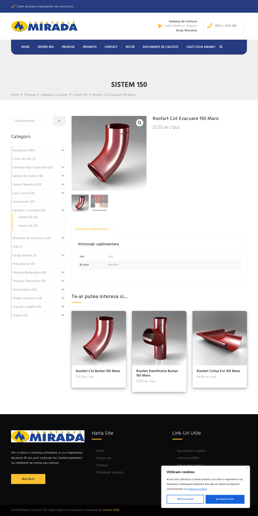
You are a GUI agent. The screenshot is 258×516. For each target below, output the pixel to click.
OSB (15, 247)
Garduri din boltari (24, 176)
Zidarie (17, 315)
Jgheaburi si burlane (26, 210)
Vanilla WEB (111, 510)
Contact (111, 47)
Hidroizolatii (20, 201)
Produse (68, 47)
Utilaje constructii (24, 298)
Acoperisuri (20, 150)
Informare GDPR (188, 458)
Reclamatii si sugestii (191, 451)
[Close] (247, 468)
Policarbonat (21, 264)
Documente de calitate (160, 47)
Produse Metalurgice (26, 272)
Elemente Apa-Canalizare (29, 167)
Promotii (90, 47)
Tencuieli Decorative (26, 281)
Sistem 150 (25, 226)
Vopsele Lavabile (24, 307)
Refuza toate (185, 499)
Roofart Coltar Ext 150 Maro (218, 371)
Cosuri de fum (21, 159)
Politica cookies (197, 489)
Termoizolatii (21, 289)
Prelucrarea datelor (190, 465)
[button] (139, 122)
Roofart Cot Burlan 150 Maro (98, 371)
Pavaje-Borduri (22, 255)
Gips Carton (20, 193)
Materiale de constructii (28, 238)
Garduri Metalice (23, 184)
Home (25, 47)
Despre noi (46, 47)
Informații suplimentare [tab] (92, 229)
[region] (205, 487)
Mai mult (28, 479)
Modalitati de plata (110, 472)
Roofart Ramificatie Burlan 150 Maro (157, 373)
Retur (130, 47)
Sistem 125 (25, 217)
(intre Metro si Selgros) (181, 26)
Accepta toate (225, 499)
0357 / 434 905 (226, 26)
